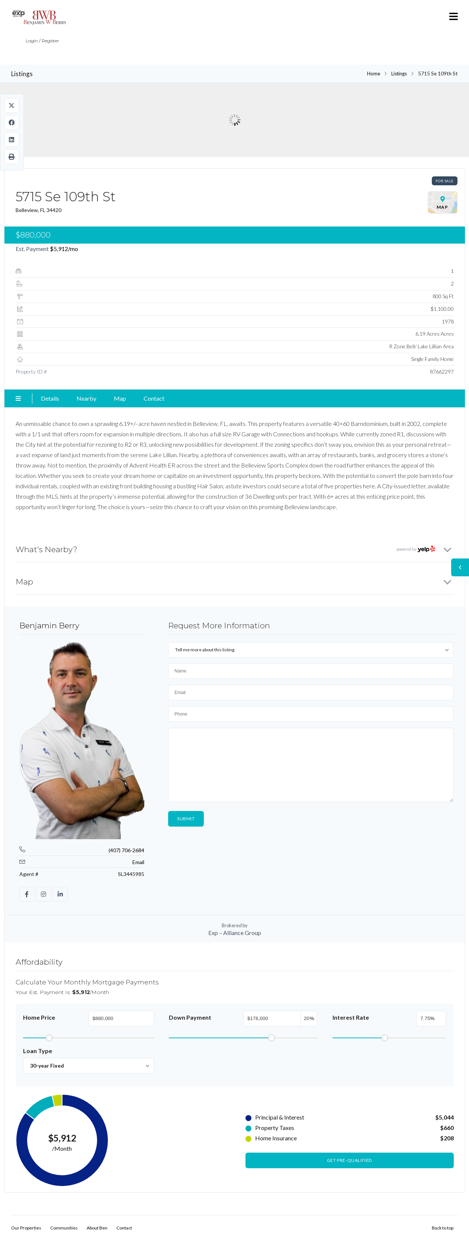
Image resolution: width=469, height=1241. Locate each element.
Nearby (86, 398)
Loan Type (37, 1050)
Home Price (39, 1017)
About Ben (97, 1228)
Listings (398, 73)
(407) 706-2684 (126, 850)
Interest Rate (351, 1017)
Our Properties (26, 1228)
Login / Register (35, 46)
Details (50, 398)
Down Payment (190, 1017)
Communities (64, 1228)
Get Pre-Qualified (349, 1160)
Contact (154, 398)
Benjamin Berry (49, 625)
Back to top (442, 1228)
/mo (64, 248)
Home (372, 73)
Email (138, 862)
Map (120, 398)
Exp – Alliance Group (234, 932)
